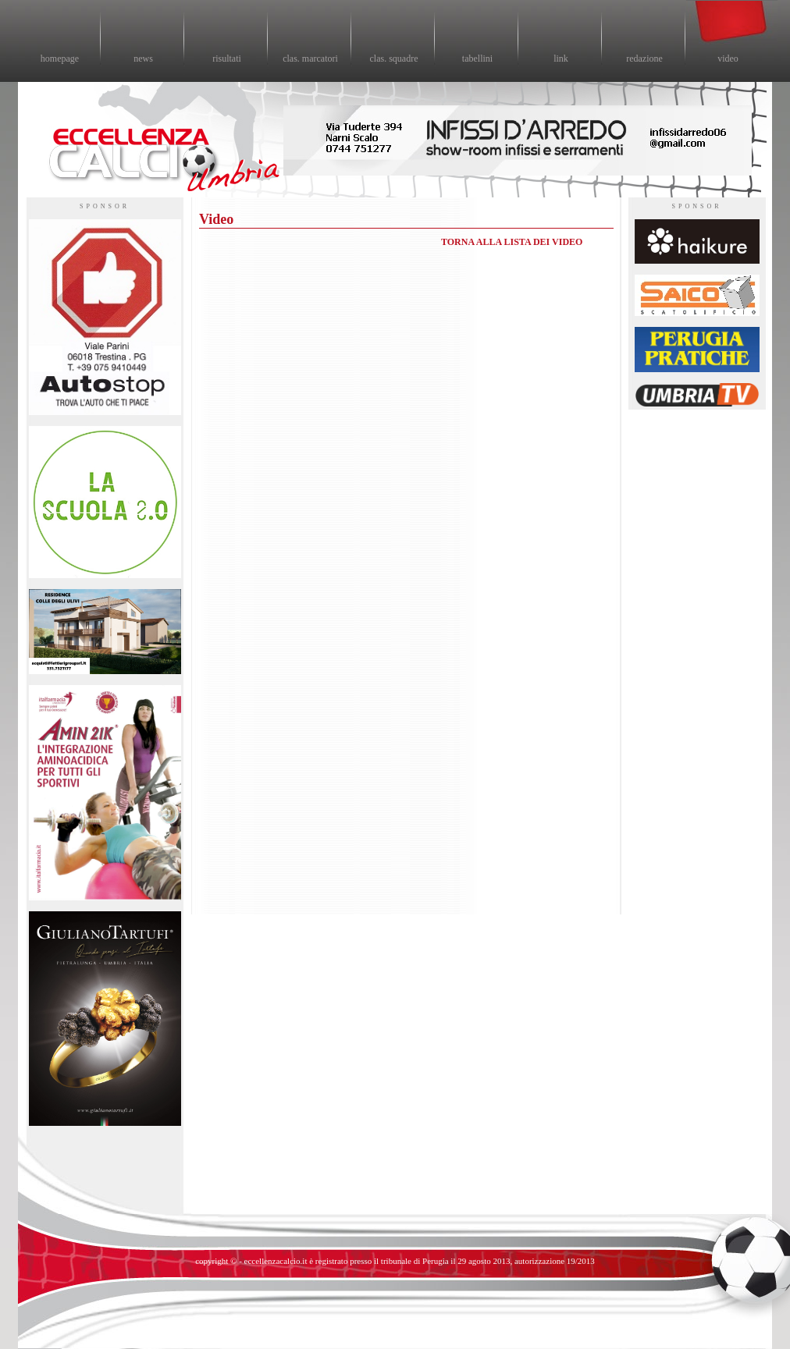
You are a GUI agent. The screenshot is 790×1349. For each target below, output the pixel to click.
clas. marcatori (310, 58)
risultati (226, 58)
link (560, 58)
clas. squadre (394, 58)
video (727, 58)
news (143, 58)
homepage (60, 58)
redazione (644, 58)
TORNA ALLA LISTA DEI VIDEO (511, 241)
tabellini (477, 58)
